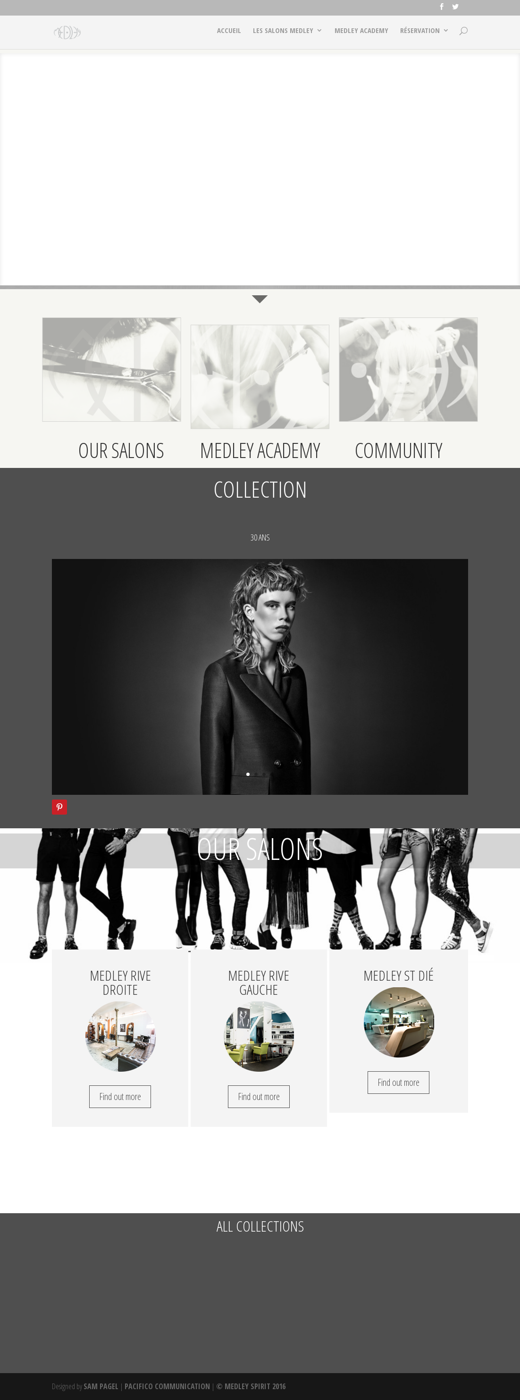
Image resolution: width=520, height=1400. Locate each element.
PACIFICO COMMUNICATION (167, 1386)
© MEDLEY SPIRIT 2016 (250, 1386)
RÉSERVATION (420, 35)
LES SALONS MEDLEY (282, 35)
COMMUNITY (398, 450)
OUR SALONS (121, 450)
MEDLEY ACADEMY (361, 35)
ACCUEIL (228, 35)
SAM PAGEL (101, 1386)
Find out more (120, 1096)
